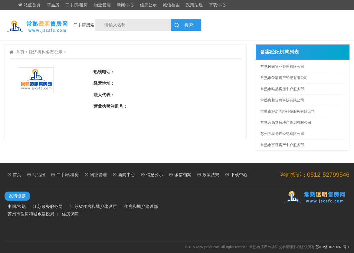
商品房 (53, 5)
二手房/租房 (76, 5)
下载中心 (217, 5)
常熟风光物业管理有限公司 (282, 66)
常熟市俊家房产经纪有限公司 (284, 78)
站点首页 (29, 5)
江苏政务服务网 (48, 206)
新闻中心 (125, 5)
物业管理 (102, 5)
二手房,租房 (65, 174)
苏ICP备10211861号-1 (332, 247)
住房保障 (70, 214)
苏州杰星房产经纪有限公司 (282, 134)
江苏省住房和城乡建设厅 (93, 206)
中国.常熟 (17, 206)
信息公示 (148, 5)
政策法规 (194, 5)
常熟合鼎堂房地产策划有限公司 (286, 122)
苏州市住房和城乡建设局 (31, 214)
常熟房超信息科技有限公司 (282, 100)
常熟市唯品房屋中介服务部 (282, 89)
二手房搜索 (83, 25)
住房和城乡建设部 (141, 206)
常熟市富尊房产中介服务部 (282, 145)
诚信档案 (171, 5)
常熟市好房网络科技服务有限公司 (288, 111)
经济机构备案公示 (46, 52)
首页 (20, 52)
